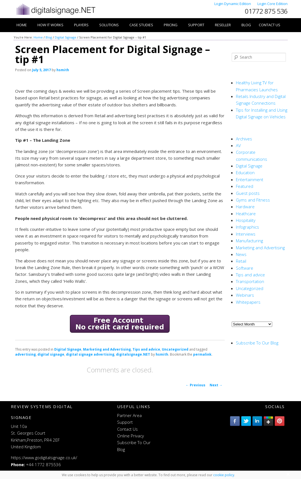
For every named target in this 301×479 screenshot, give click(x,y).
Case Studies (141, 24)
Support (196, 24)
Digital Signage (65, 37)
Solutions (109, 24)
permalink (202, 354)
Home (21, 24)
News (241, 254)
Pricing (170, 24)
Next (216, 385)
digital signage (50, 354)
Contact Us (269, 24)
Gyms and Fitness (253, 200)
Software (244, 268)
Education (245, 172)
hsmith (62, 70)
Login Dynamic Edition (233, 3)
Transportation (250, 281)
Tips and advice (146, 349)
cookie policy (223, 475)
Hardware (245, 206)
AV (238, 145)
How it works (50, 24)
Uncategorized (175, 349)
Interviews (245, 234)
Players (81, 24)
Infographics (247, 227)
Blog (246, 24)
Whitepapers (248, 302)
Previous (195, 385)
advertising (25, 354)
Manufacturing (249, 240)
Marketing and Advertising (107, 349)
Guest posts (248, 193)
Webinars (245, 295)
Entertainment (249, 179)
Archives (244, 139)
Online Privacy (130, 436)
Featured (244, 186)
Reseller (223, 24)
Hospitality (245, 220)
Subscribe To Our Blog (257, 343)
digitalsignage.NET (133, 354)
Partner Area (129, 415)
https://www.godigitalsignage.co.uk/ (44, 457)
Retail (241, 261)
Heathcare (246, 213)
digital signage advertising (90, 354)
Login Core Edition (272, 3)
